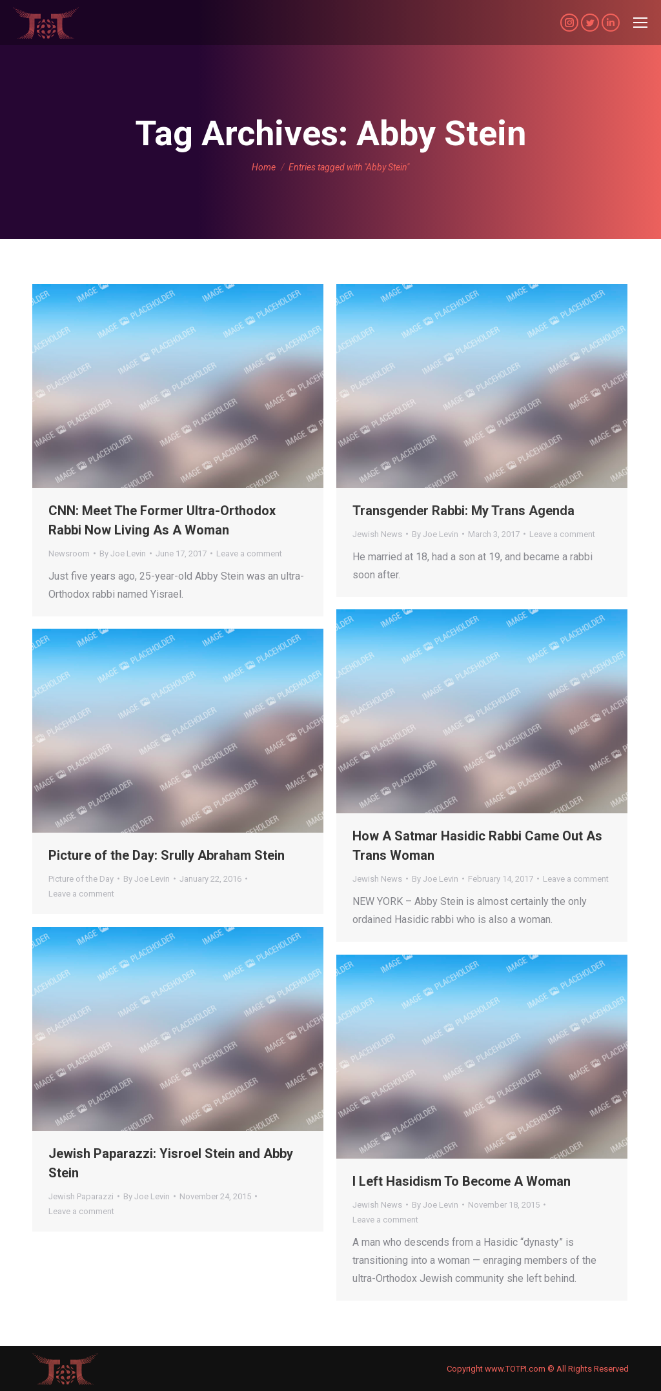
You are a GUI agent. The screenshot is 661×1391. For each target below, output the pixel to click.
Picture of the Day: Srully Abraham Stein (166, 855)
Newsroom (69, 553)
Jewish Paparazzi (81, 1196)
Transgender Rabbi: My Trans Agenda (463, 510)
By (122, 553)
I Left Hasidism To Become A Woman (461, 1181)
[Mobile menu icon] (640, 22)
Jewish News (377, 534)
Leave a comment (249, 553)
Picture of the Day (81, 879)
